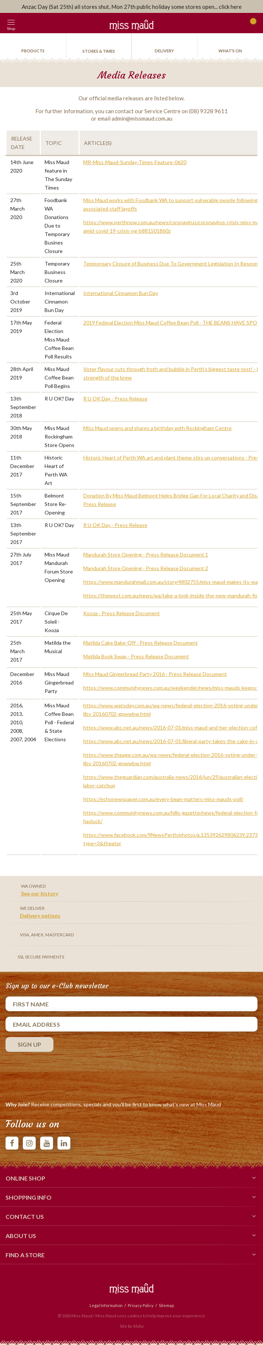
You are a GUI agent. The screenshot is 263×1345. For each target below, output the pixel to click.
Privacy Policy (141, 1305)
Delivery (164, 50)
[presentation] (62, 1074)
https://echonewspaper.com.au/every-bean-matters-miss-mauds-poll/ (163, 799)
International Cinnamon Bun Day (120, 293)
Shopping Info (131, 1197)
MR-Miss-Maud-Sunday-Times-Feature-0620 (134, 162)
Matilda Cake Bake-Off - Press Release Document (140, 642)
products (33, 50)
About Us (131, 1235)
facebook (12, 1143)
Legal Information (106, 1305)
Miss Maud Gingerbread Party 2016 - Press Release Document (155, 674)
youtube (46, 1143)
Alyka (138, 1326)
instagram (29, 1143)
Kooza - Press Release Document (121, 613)
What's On (230, 50)
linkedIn (63, 1143)
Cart (251, 24)
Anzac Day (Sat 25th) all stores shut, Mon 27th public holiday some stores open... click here (132, 7)
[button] (27, 23)
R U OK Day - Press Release (115, 398)
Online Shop (131, 1177)
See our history (39, 893)
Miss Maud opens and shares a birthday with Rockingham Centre (157, 428)
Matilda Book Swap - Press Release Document (136, 656)
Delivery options (40, 915)
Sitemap (166, 1305)
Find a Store (131, 1254)
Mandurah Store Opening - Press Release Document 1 (145, 554)
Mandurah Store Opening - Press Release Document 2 (145, 568)
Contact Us (131, 1216)
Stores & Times (99, 51)
